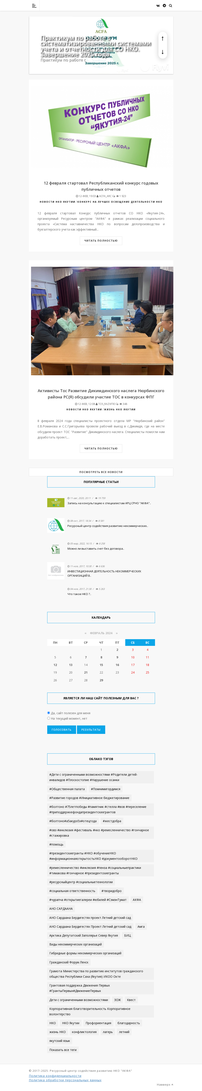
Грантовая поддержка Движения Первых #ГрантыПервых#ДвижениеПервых (79, 988)
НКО (52, 1023)
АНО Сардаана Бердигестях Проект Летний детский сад (90, 926)
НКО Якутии (70, 1023)
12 (55, 665)
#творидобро (112, 891)
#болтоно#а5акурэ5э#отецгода (73, 821)
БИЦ (127, 935)
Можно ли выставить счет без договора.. (95, 548)
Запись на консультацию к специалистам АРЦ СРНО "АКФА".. (109, 503)
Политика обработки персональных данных (65, 1080)
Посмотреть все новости (101, 472)
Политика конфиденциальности (55, 1076)
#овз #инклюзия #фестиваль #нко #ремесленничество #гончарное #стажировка (99, 833)
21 (86, 672)
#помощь (56, 844)
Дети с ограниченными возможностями (78, 1000)
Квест (131, 1000)
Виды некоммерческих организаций (75, 944)
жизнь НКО (57, 1032)
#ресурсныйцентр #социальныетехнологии (81, 882)
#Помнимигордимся (105, 789)
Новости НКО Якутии (57, 201)
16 (117, 665)
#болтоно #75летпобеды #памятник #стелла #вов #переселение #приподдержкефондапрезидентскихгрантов (97, 809)
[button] (162, 38)
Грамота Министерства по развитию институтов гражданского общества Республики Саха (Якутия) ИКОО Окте (96, 974)
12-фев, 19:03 (86, 196)
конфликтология (84, 1032)
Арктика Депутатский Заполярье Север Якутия (83, 935)
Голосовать (62, 730)
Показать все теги (63, 1050)
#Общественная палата (67, 789)
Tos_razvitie (105, 404)
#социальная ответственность (72, 891)
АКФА (137, 900)
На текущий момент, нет (68, 718)
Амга (141, 926)
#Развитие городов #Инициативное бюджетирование (89, 798)
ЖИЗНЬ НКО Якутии (120, 409)
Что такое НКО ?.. (79, 594)
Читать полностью (101, 240)
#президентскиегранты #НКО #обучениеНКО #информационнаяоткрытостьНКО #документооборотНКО (93, 856)
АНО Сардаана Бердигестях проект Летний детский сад (90, 918)
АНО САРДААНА (61, 908)
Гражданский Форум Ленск (68, 962)
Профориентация (98, 1023)
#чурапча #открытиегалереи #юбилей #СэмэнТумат (88, 900)
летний (124, 1032)
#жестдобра (112, 821)
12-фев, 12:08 (85, 404)
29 (101, 680)
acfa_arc (104, 196)
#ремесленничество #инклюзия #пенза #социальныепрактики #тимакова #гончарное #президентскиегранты (95, 870)
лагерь (108, 1032)
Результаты (91, 730)
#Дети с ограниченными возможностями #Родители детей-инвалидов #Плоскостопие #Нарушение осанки (93, 777)
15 (101, 665)
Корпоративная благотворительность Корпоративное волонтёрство (89, 1011)
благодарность (128, 1023)
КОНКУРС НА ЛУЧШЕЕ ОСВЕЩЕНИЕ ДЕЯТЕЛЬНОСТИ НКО (120, 201)
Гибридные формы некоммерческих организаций (85, 953)
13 (70, 665)
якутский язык (59, 1041)
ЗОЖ (117, 1000)
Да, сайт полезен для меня (70, 713)
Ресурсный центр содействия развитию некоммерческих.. (107, 526)
